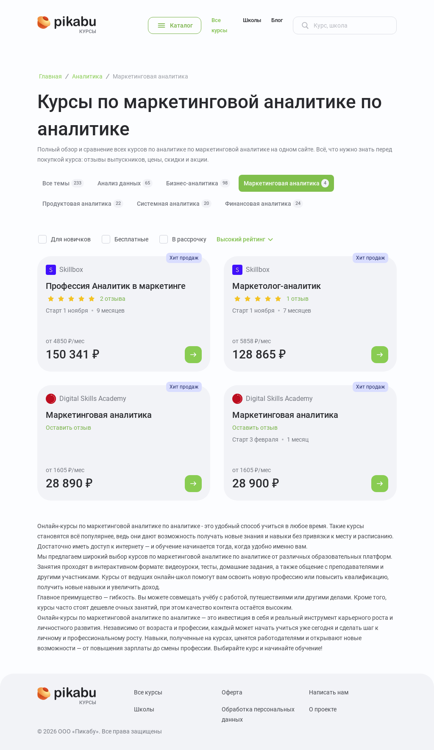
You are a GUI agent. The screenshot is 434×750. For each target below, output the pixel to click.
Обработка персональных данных (258, 714)
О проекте (323, 709)
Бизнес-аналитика (198, 183)
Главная (50, 76)
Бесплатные (131, 239)
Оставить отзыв (68, 427)
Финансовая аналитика (264, 203)
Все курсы (219, 25)
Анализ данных (125, 183)
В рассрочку (189, 239)
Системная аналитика (174, 203)
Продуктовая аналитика (82, 203)
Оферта (232, 692)
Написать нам (328, 692)
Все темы (63, 183)
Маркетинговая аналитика (286, 183)
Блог (277, 20)
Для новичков (71, 239)
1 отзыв (298, 298)
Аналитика (87, 76)
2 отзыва (112, 298)
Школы (252, 20)
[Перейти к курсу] (193, 354)
